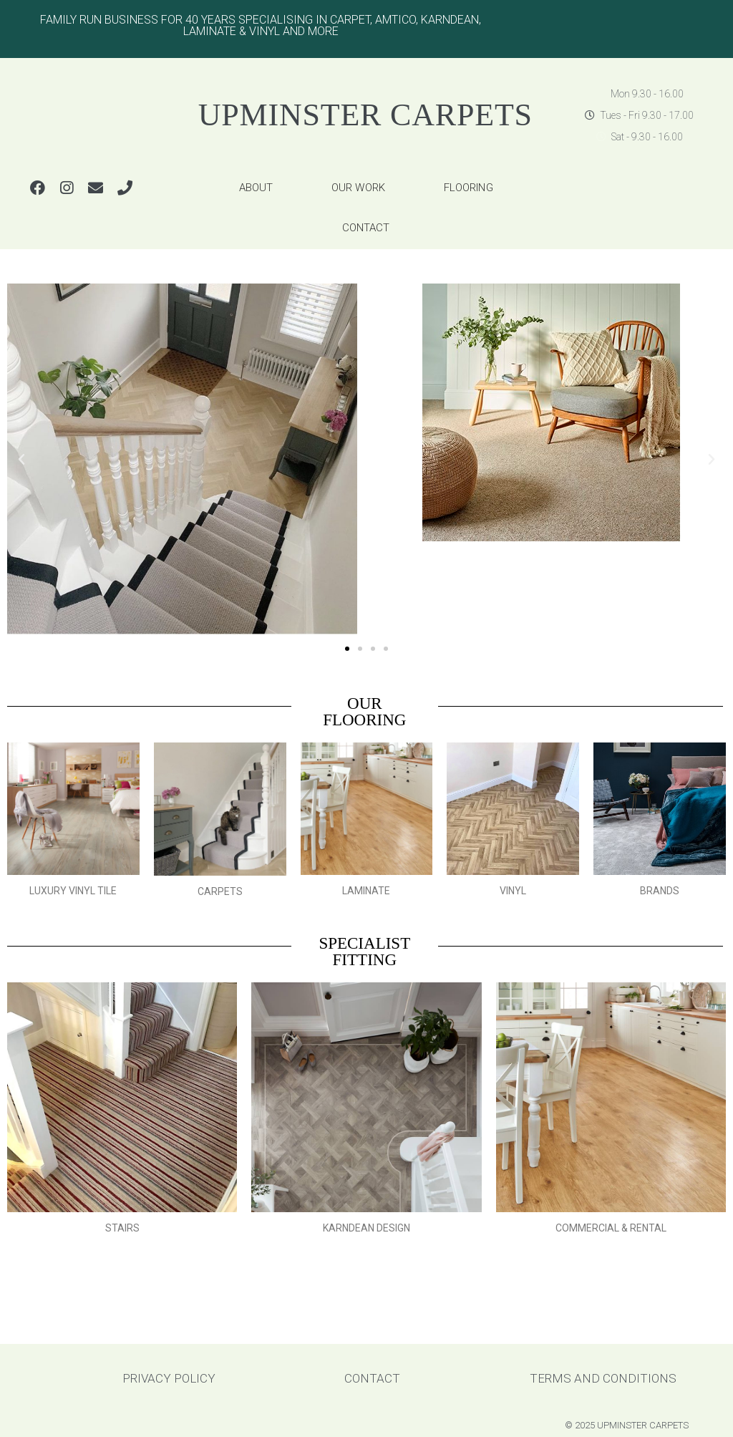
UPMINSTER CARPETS (365, 114)
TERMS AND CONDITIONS (603, 1378)
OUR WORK (358, 187)
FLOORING (468, 187)
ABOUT (256, 187)
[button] (347, 649)
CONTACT (366, 227)
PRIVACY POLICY (168, 1378)
